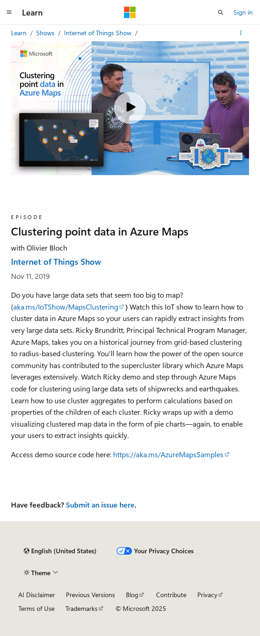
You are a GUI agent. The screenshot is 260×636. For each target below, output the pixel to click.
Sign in (243, 12)
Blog (132, 594)
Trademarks (81, 608)
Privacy (207, 594)
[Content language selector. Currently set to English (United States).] (60, 551)
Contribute (171, 594)
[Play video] (130, 108)
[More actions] (241, 33)
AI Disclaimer (36, 594)
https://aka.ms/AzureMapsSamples (168, 454)
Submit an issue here (100, 504)
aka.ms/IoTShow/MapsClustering (65, 306)
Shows (46, 32)
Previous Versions (90, 594)
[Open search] (220, 12)
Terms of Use (36, 608)
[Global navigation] (9, 12)
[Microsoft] (130, 12)
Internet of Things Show (98, 32)
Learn (19, 32)
